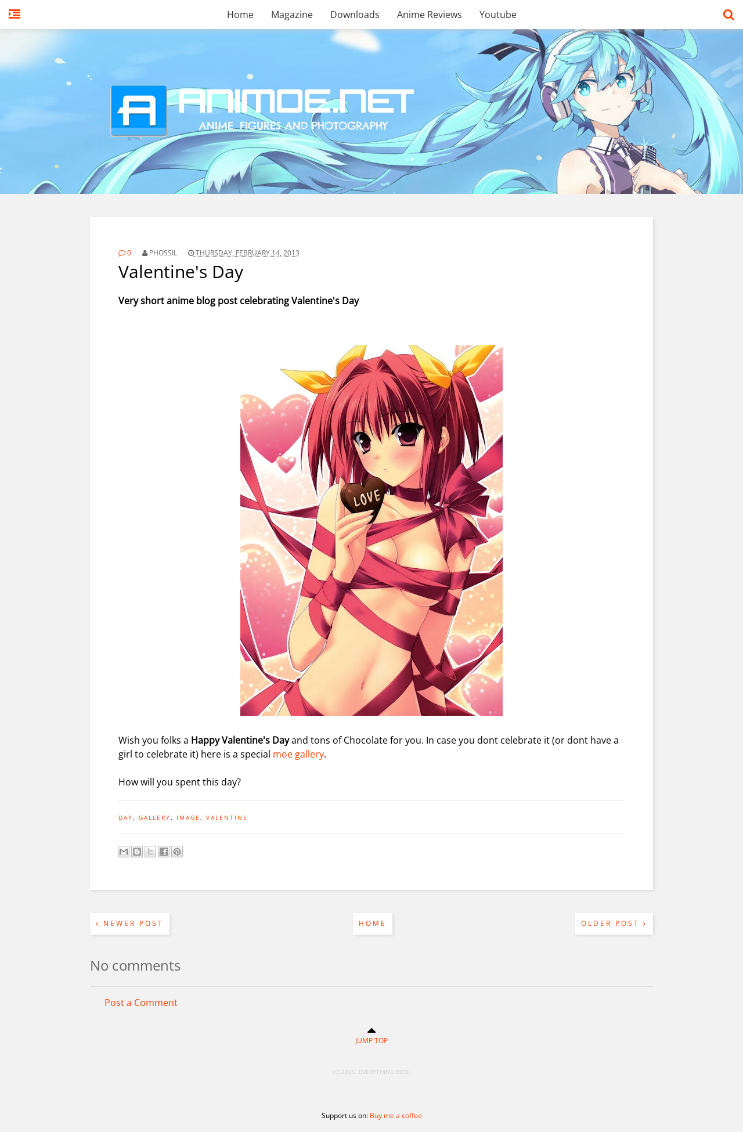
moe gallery (298, 754)
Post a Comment (141, 1002)
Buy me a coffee (396, 1115)
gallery (155, 817)
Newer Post (130, 923)
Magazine (292, 14)
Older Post (614, 923)
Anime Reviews (429, 14)
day (125, 817)
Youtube (498, 14)
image (188, 817)
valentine (227, 817)
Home (240, 14)
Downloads (355, 14)
